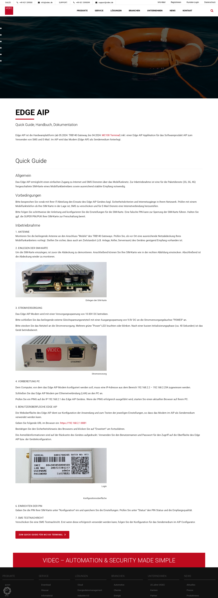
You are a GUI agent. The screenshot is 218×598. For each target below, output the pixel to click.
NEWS (172, 10)
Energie (117, 594)
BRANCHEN (134, 10)
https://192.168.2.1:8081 (73, 423)
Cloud (80, 584)
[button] (7, 591)
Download (46, 584)
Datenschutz (210, 2)
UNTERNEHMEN (154, 10)
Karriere (154, 589)
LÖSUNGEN (116, 10)
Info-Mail (161, 2)
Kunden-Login (193, 2)
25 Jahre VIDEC (157, 584)
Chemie (117, 589)
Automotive (119, 584)
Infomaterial (47, 594)
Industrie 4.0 (83, 594)
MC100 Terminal (111, 135)
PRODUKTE (82, 10)
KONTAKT (187, 10)
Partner (153, 594)
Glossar (44, 589)
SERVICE (99, 10)
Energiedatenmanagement (90, 589)
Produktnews (193, 594)
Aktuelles (191, 584)
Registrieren (176, 2)
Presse (190, 589)
